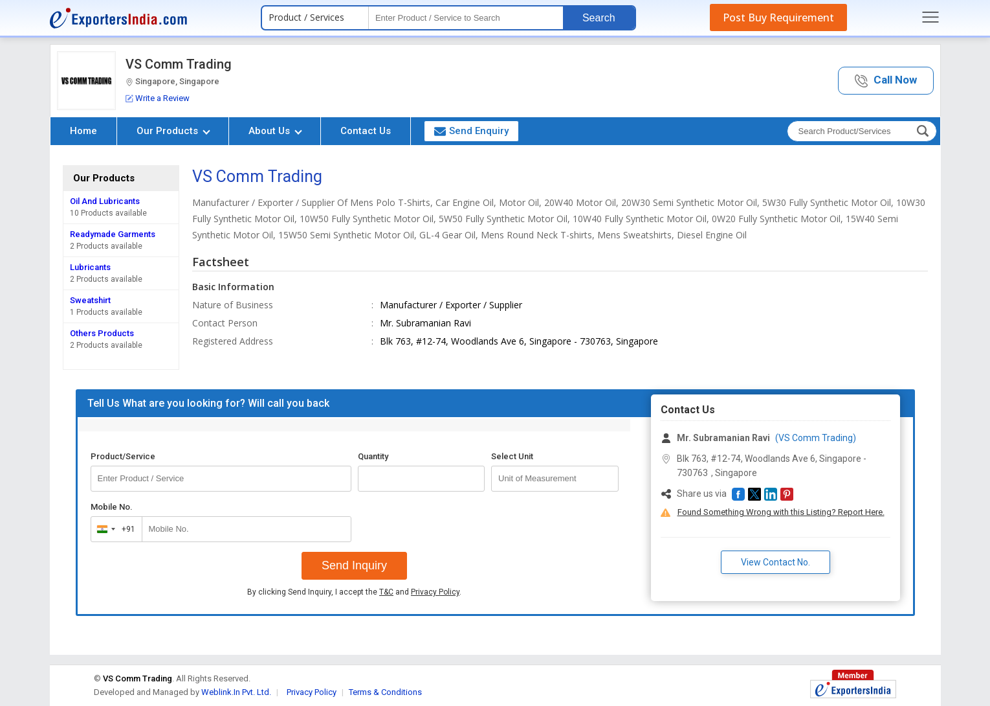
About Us (275, 131)
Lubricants (90, 267)
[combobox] (113, 529)
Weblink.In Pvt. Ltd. (236, 692)
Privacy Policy (435, 592)
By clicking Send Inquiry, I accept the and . (354, 592)
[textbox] (466, 18)
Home (83, 131)
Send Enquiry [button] (471, 131)
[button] (886, 80)
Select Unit (512, 456)
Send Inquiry (354, 565)
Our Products (173, 131)
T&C (386, 592)
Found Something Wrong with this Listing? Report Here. (781, 512)
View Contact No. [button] (775, 562)
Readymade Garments (112, 234)
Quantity (373, 456)
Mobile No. (112, 507)
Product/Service (123, 456)
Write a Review (158, 98)
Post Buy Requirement (778, 17)
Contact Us (365, 131)
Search (598, 17)
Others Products (102, 333)
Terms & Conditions (385, 692)
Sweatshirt (90, 300)
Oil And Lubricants (105, 201)
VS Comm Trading (179, 64)
